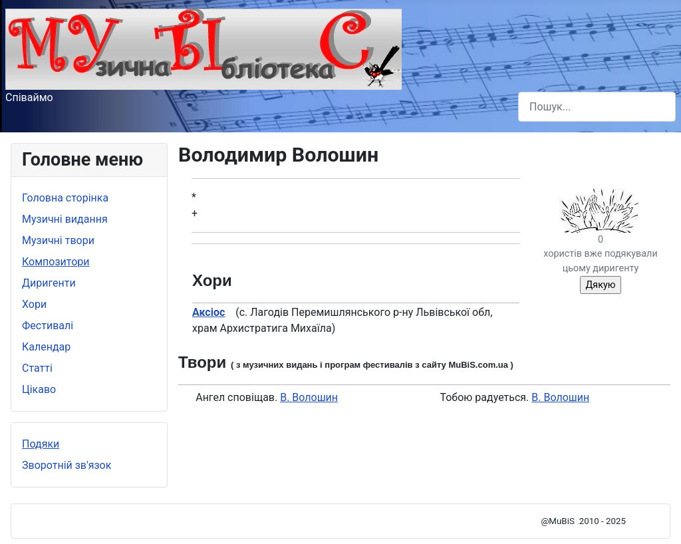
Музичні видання (65, 219)
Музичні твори (58, 240)
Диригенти (49, 283)
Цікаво (39, 389)
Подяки (40, 444)
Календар (46, 346)
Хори (34, 304)
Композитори (56, 261)
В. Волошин (309, 397)
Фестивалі (47, 325)
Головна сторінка (65, 198)
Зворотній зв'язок (66, 465)
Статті (37, 368)
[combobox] (597, 107)
